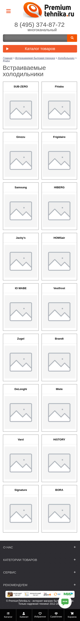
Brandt (59, 338)
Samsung (21, 187)
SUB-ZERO (21, 86)
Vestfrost (59, 288)
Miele (59, 389)
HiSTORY (59, 439)
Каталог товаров (29, 49)
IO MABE (21, 288)
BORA (59, 489)
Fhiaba (59, 86)
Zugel (20, 338)
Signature (20, 489)
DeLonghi (20, 389)
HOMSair (59, 237)
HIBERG (59, 187)
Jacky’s (21, 237)
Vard (21, 439)
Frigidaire (59, 137)
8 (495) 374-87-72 (39, 24)
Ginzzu (20, 137)
